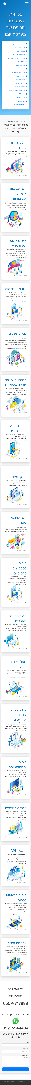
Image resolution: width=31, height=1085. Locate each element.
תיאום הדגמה (23, 175)
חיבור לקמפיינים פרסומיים (19, 72)
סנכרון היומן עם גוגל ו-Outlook (17, 58)
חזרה (16, 175)
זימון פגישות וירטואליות (20, 54)
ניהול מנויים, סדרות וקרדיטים (18, 90)
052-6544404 (15, 1028)
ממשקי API (23, 94)
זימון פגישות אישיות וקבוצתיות (18, 44)
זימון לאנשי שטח (21, 76)
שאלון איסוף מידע (21, 79)
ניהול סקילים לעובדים (20, 83)
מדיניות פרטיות (24, 1083)
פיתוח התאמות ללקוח (20, 104)
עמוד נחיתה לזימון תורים (19, 69)
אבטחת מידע (22, 101)
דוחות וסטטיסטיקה (21, 87)
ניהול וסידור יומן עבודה (20, 47)
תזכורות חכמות (22, 51)
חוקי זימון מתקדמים (21, 65)
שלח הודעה (15, 1069)
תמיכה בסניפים (22, 97)
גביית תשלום (22, 62)
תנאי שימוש (6, 1081)
